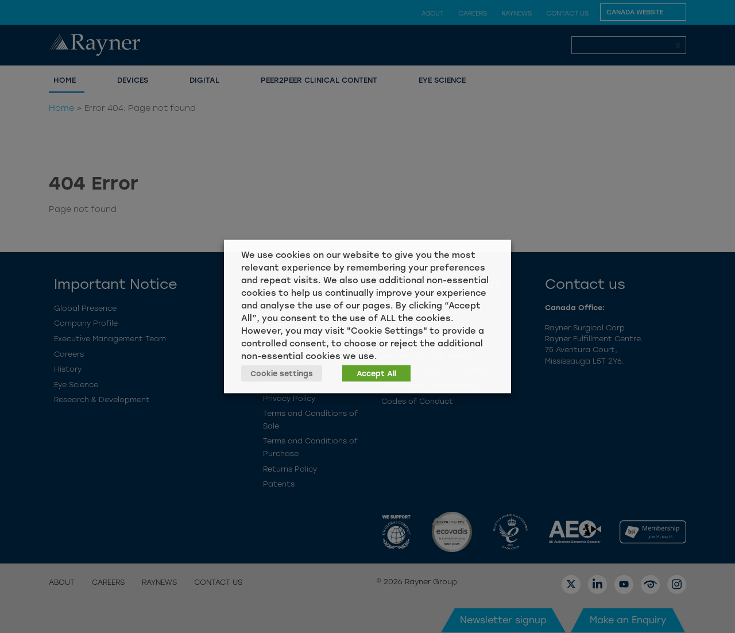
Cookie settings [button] (281, 373)
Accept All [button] (376, 373)
